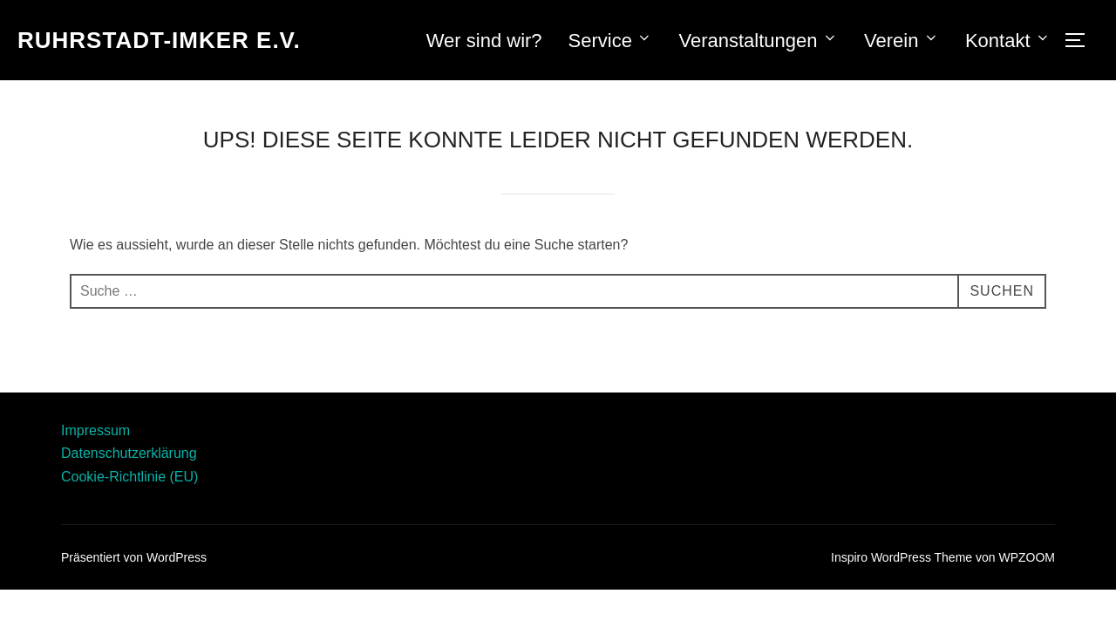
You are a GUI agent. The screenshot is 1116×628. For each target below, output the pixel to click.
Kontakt (1008, 40)
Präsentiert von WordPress (134, 557)
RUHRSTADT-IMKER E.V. (159, 40)
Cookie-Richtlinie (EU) (129, 476)
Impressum (95, 430)
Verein (901, 40)
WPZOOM (1026, 557)
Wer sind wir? (484, 40)
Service (610, 40)
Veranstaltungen (758, 40)
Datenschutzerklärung (129, 453)
